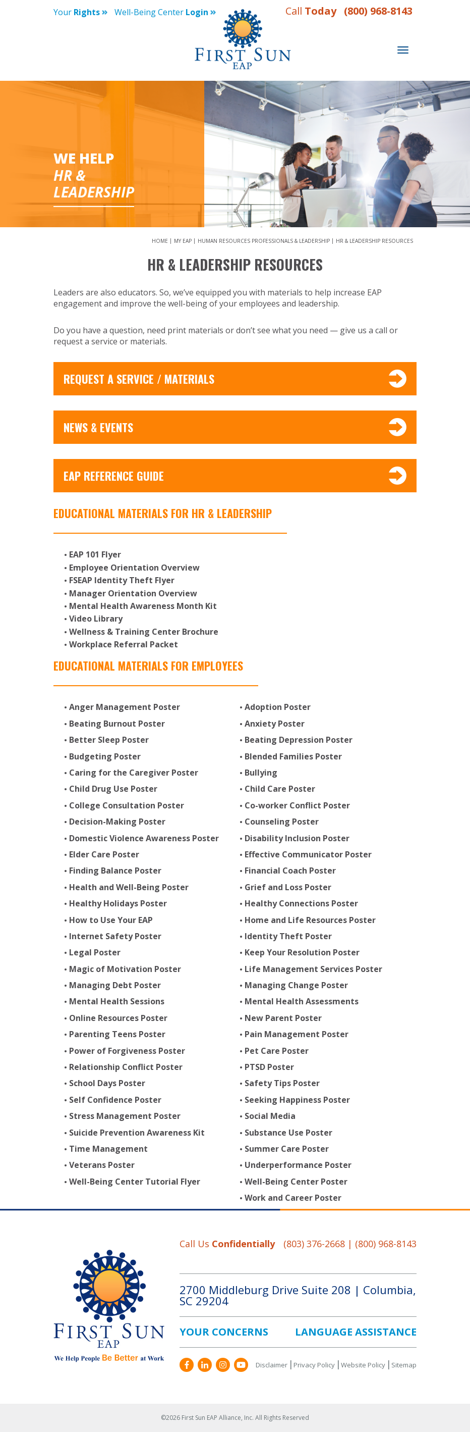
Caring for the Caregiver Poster (133, 772)
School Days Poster (107, 1083)
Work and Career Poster (293, 1197)
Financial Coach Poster (290, 870)
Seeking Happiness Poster (297, 1099)
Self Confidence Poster (115, 1099)
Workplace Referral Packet (123, 644)
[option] (235, 154)
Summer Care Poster (287, 1148)
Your (80, 12)
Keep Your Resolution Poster (302, 952)
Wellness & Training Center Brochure (143, 631)
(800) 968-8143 (378, 11)
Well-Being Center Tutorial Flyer (134, 1181)
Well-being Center (165, 12)
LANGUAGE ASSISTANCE (356, 1332)
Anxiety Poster (275, 723)
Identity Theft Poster (288, 936)
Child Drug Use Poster (113, 788)
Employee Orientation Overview (134, 567)
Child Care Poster (280, 788)
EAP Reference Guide (235, 475)
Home (160, 240)
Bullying (261, 772)
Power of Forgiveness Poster (127, 1050)
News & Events (235, 427)
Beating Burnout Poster (117, 723)
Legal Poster (95, 952)
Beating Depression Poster (298, 739)
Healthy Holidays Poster (118, 903)
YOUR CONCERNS (224, 1332)
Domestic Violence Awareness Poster (144, 838)
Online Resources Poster (118, 1018)
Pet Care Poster (277, 1050)
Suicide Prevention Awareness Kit (137, 1132)
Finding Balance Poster (115, 870)
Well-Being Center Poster (296, 1181)
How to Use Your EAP (111, 920)
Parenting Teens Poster (117, 1034)
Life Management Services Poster (313, 969)
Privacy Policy (314, 1364)
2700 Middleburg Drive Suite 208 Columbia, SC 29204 (298, 1295)
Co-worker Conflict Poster (297, 805)
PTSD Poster (269, 1066)
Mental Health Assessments (302, 1001)
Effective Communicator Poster (308, 854)
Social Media (270, 1115)
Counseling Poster (282, 821)
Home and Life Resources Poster (310, 920)
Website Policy (363, 1364)
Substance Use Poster (288, 1132)
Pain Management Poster (296, 1034)
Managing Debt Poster (115, 985)
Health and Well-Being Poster (129, 887)
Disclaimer (271, 1364)
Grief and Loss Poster (288, 887)
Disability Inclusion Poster (297, 838)
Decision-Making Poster (117, 821)
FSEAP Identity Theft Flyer (121, 580)
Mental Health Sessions (116, 1001)
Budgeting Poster (105, 756)
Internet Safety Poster (115, 936)
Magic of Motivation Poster (125, 969)
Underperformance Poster (298, 1164)
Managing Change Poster (296, 985)
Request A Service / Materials (235, 378)
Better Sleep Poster (109, 739)
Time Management (108, 1148)
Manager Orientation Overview (133, 593)
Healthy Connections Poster (301, 903)
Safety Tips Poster (282, 1083)
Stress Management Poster (125, 1115)
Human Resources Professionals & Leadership (264, 240)
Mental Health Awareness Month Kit (143, 605)
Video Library (96, 618)
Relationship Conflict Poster (126, 1066)
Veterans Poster (102, 1164)
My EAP (183, 240)
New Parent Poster (283, 1018)
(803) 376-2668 (314, 1244)
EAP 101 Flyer (95, 554)
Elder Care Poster (104, 854)
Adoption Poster (278, 706)
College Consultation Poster (126, 805)
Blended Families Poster (293, 756)
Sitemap (404, 1364)
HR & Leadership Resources (374, 240)
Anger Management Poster (124, 706)
